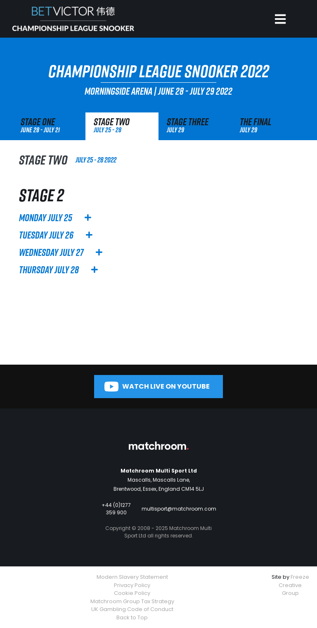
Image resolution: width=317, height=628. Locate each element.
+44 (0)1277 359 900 (116, 508)
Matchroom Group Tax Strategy (132, 601)
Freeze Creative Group (294, 585)
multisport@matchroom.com (179, 508)
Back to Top (132, 617)
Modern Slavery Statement (132, 577)
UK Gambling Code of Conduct (132, 609)
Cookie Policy (132, 593)
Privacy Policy (132, 585)
